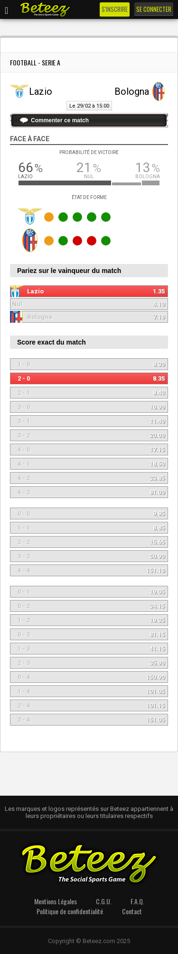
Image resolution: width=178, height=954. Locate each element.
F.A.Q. (137, 901)
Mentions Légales (55, 901)
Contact (132, 911)
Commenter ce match (60, 120)
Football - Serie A (35, 62)
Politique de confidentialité (70, 911)
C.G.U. (104, 901)
